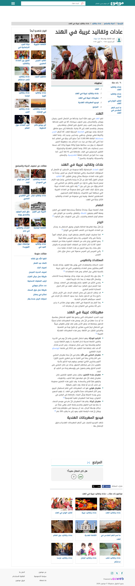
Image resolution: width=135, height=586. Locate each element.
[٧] (64, 397)
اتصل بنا (22, 572)
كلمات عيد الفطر (40, 263)
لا (73, 476)
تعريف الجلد (42, 267)
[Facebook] (122, 573)
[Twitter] (117, 573)
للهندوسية (72, 155)
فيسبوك (107, 486)
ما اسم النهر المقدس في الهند (116, 110)
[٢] (79, 185)
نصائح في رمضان (40, 294)
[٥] (64, 271)
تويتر (99, 486)
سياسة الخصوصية (40, 576)
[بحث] (82, 3)
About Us (42, 580)
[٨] (55, 411)
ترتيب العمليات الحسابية (37, 281)
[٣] (53, 216)
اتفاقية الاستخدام (19, 576)
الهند (97, 118)
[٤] (62, 229)
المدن (54, 132)
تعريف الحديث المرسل (38, 272)
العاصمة (80, 132)
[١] (78, 158)
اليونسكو (56, 348)
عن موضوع (42, 572)
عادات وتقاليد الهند (115, 88)
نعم (80, 476)
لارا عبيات (97, 38)
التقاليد (59, 176)
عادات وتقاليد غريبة (115, 95)
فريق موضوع (20, 580)
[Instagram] (112, 573)
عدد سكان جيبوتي (39, 285)
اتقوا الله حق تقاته (39, 258)
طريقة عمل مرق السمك (37, 290)
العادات (95, 169)
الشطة (83, 213)
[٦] (96, 333)
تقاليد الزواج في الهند (114, 102)
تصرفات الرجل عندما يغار (37, 299)
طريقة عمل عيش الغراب (37, 276)
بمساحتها (99, 138)
